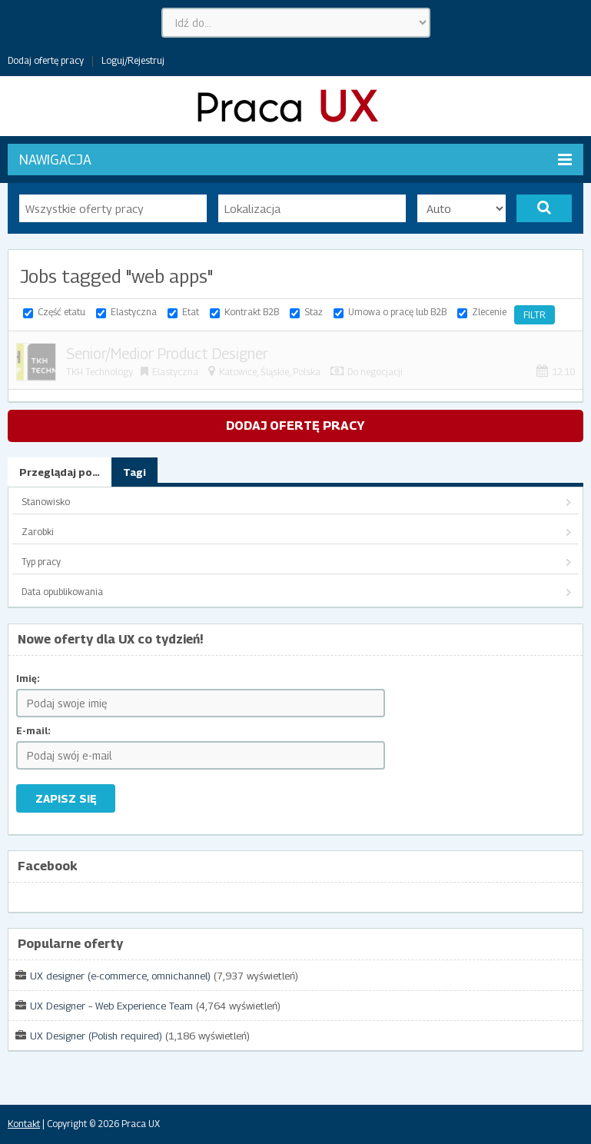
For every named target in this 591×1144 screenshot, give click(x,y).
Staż (313, 312)
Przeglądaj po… (59, 472)
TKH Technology (99, 371)
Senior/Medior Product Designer (167, 353)
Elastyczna (134, 312)
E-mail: (33, 731)
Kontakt (24, 1123)
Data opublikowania (62, 591)
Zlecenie (489, 312)
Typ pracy (41, 561)
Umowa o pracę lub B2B (397, 312)
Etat (190, 312)
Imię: (28, 678)
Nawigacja (295, 159)
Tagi (134, 472)
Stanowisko (46, 501)
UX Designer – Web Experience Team (111, 1005)
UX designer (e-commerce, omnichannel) (120, 975)
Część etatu (61, 312)
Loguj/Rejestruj (132, 60)
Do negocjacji (375, 371)
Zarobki (38, 531)
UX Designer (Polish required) (96, 1035)
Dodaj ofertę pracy (46, 60)
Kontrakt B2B (251, 312)
